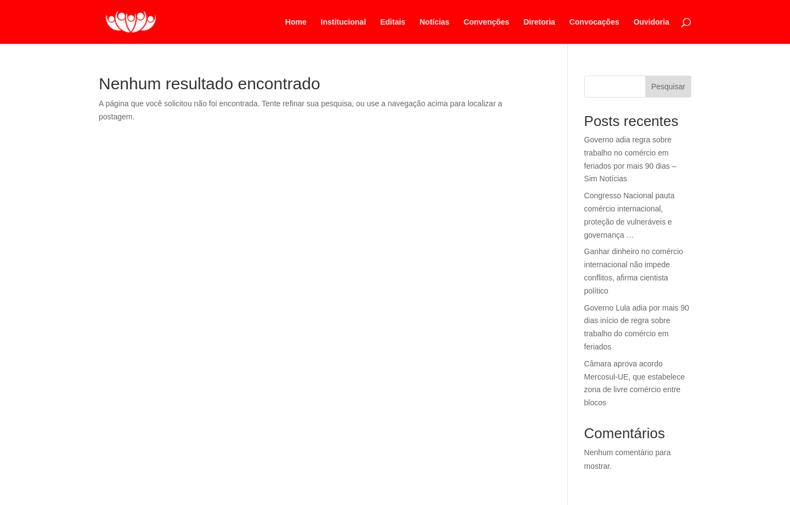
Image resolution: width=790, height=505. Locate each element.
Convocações (594, 22)
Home (296, 22)
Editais (392, 22)
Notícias (434, 22)
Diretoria (539, 22)
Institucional (343, 22)
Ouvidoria (651, 22)
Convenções (486, 22)
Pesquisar (668, 86)
